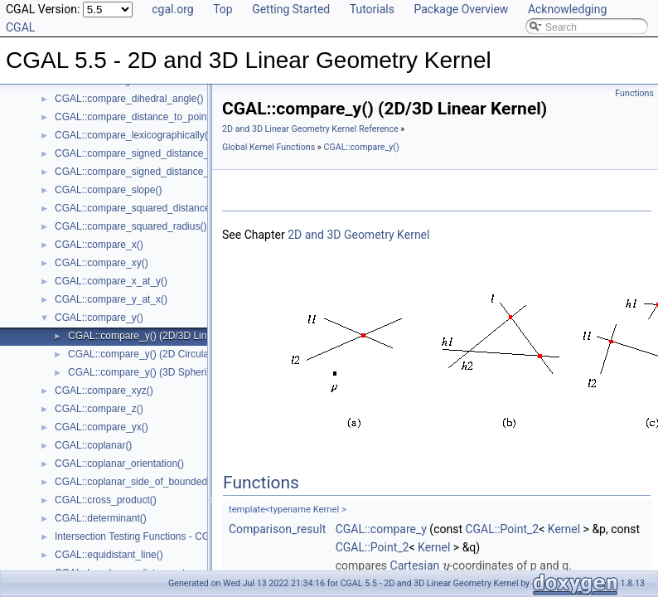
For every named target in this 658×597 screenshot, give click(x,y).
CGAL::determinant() (101, 518)
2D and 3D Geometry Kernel (358, 234)
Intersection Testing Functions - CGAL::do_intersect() (171, 536)
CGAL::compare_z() (99, 409)
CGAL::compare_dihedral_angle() (129, 98)
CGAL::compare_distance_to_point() (135, 117)
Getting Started (291, 9)
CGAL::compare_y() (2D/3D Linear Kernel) (162, 336)
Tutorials (372, 9)
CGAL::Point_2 (502, 529)
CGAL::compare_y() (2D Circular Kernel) (157, 354)
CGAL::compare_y (381, 529)
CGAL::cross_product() (106, 500)
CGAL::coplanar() (93, 445)
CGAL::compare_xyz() (104, 390)
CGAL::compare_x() (99, 244)
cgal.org (172, 9)
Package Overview (461, 9)
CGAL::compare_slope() (108, 190)
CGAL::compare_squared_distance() (135, 208)
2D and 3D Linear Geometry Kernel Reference (310, 129)
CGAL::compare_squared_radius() (130, 226)
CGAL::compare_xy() (101, 263)
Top (223, 9)
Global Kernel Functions (268, 147)
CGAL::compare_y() (99, 317)
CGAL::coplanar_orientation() (119, 463)
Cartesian (415, 565)
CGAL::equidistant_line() (109, 555)
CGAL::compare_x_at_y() (111, 281)
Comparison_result (277, 529)
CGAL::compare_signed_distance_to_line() (149, 153)
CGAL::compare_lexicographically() (133, 135)
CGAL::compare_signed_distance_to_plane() (154, 171)
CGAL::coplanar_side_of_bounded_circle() (149, 482)
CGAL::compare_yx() (101, 427)
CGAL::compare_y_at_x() (111, 299)
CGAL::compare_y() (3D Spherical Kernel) (161, 372)
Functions (634, 93)
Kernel (564, 529)
